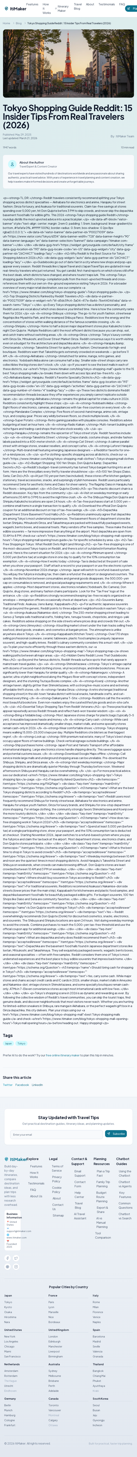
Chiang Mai (99, 1375)
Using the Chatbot (123, 1173)
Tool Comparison (102, 1235)
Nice (51, 1317)
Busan (96, 1410)
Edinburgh (54, 1341)
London (53, 1336)
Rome (96, 1302)
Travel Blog (78, 6)
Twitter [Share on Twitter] (7, 1085)
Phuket (97, 1380)
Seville (96, 1346)
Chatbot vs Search (124, 1216)
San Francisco (12, 1356)
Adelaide (54, 1390)
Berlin (7, 1405)
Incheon (97, 1425)
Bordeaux (54, 1322)
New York (9, 1336)
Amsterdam (11, 1370)
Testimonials (106, 4)
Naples (97, 1322)
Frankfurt (9, 1425)
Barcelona (99, 1336)
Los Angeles (11, 1341)
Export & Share (101, 1210)
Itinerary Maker (61, 8)
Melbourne (55, 1375)
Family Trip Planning (102, 1184)
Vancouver (55, 1410)
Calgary (53, 1420)
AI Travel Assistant (78, 1216)
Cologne (9, 1420)
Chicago (9, 1346)
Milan (96, 1307)
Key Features (123, 1195)
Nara (7, 1322)
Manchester (55, 1346)
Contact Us (56, 1207)
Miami (7, 1351)
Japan (8, 1043)
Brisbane (54, 1380)
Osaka (8, 1312)
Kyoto (8, 1307)
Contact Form (78, 1184)
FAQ (122, 4)
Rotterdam (10, 1375)
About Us (34, 1196)
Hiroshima (10, 1317)
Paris (51, 1302)
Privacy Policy (55, 1179)
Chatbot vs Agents (124, 1184)
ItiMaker (15, 8)
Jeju (95, 1415)
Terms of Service (56, 1168)
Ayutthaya (99, 1385)
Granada (98, 1356)
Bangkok (98, 1370)
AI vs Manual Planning (100, 1222)
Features (32, 4)
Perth (52, 1385)
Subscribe (116, 1133)
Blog (19, 23)
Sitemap (56, 1215)
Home (6, 23)
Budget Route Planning (100, 1197)
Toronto (54, 1405)
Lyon (51, 1307)
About (90, 4)
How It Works (47, 8)
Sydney (53, 1370)
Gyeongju (99, 1420)
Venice (96, 1317)
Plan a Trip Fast (102, 1173)
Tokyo (21, 1043)
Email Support (78, 1173)
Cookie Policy (55, 1190)
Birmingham (56, 1356)
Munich (8, 1410)
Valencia (97, 1351)
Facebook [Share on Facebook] (22, 1085)
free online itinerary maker (63, 1055)
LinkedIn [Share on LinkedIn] (37, 1085)
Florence (98, 1312)
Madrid (97, 1341)
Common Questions (124, 1205)
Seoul (96, 1405)
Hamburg (9, 1415)
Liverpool (54, 1351)
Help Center (77, 1195)
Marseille (54, 1312)
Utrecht (8, 1385)
